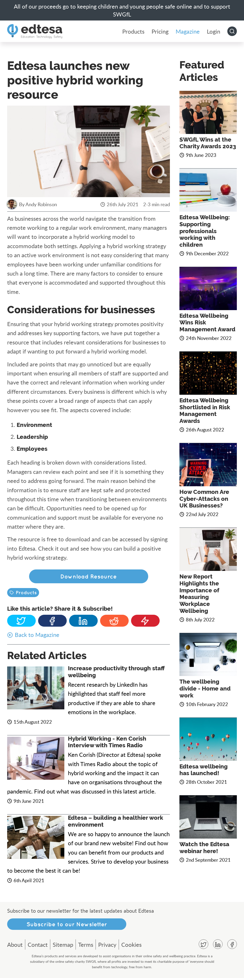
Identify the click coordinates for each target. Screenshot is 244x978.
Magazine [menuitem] (188, 31)
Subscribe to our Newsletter (66, 924)
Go (232, 31)
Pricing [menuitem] (160, 31)
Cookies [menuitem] (131, 944)
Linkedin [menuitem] (218, 944)
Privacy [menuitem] (107, 944)
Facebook (52, 621)
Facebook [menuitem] (232, 944)
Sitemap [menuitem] (63, 944)
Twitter (21, 621)
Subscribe (145, 621)
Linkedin (83, 621)
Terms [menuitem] (85, 944)
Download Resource (88, 576)
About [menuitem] (15, 944)
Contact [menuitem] (38, 944)
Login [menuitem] (213, 31)
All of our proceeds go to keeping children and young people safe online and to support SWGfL (122, 10)
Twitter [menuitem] (203, 944)
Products (26, 592)
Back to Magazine (37, 635)
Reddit (114, 621)
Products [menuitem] (133, 31)
